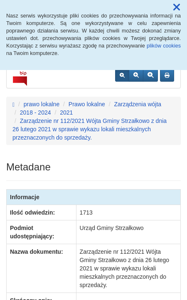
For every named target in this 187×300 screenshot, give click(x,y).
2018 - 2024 (35, 112)
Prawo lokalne (87, 104)
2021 (66, 112)
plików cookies (164, 46)
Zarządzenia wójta (137, 104)
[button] (176, 7)
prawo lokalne (41, 104)
